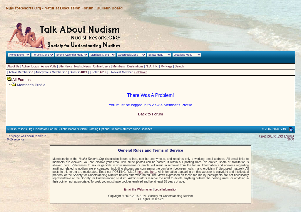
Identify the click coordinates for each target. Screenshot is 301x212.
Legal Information (165, 189)
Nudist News (82, 66)
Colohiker (140, 72)
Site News (65, 66)
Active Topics (30, 66)
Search (179, 66)
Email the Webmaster (138, 189)
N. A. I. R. (152, 66)
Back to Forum (150, 114)
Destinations (135, 66)
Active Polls (48, 66)
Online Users (101, 66)
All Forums (21, 79)
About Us (13, 66)
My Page (166, 66)
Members (119, 66)
